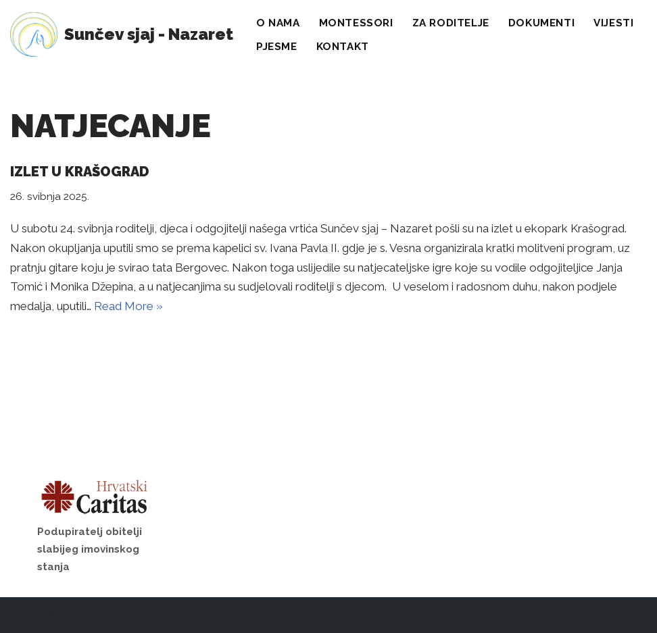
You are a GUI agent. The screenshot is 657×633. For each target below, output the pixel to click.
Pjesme (276, 47)
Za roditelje (450, 23)
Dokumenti (541, 23)
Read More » (128, 306)
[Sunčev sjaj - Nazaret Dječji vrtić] (121, 34)
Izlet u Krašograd (79, 171)
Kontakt (342, 47)
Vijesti (613, 23)
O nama (278, 23)
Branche (69, 615)
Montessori (356, 23)
